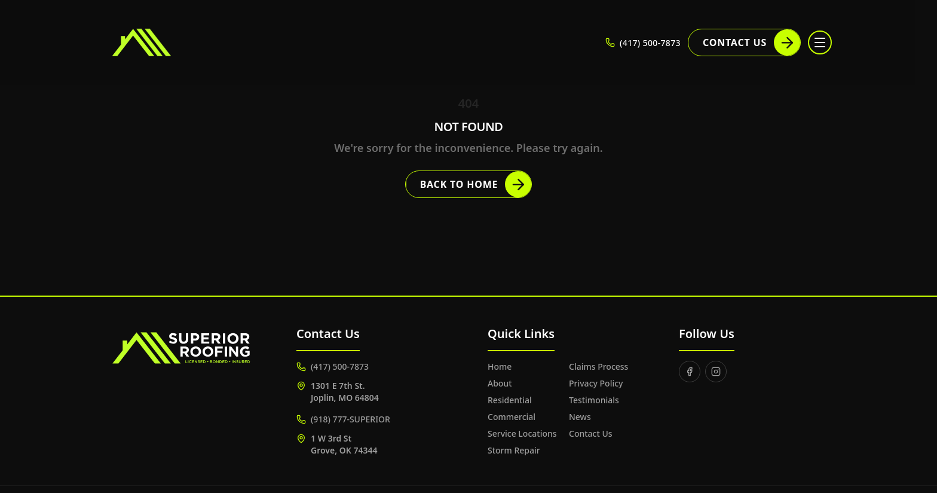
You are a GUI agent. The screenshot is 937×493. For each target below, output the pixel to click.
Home (500, 366)
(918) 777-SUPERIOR (343, 419)
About (500, 383)
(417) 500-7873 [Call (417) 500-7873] (643, 42)
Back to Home (476, 184)
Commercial (511, 416)
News (580, 416)
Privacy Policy (596, 383)
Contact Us (751, 42)
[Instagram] (716, 371)
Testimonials (594, 400)
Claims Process (598, 366)
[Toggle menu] (820, 42)
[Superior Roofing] (172, 42)
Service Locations (522, 433)
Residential (510, 400)
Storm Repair (514, 450)
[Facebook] (689, 371)
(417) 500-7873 (332, 366)
